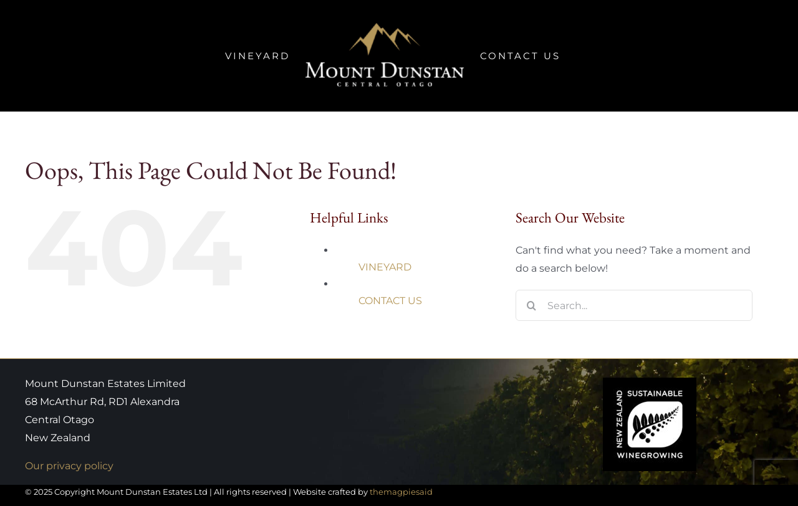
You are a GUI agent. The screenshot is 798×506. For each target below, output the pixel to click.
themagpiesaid (401, 492)
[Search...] (634, 305)
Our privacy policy (69, 466)
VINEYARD (384, 267)
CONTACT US (390, 301)
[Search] (531, 305)
